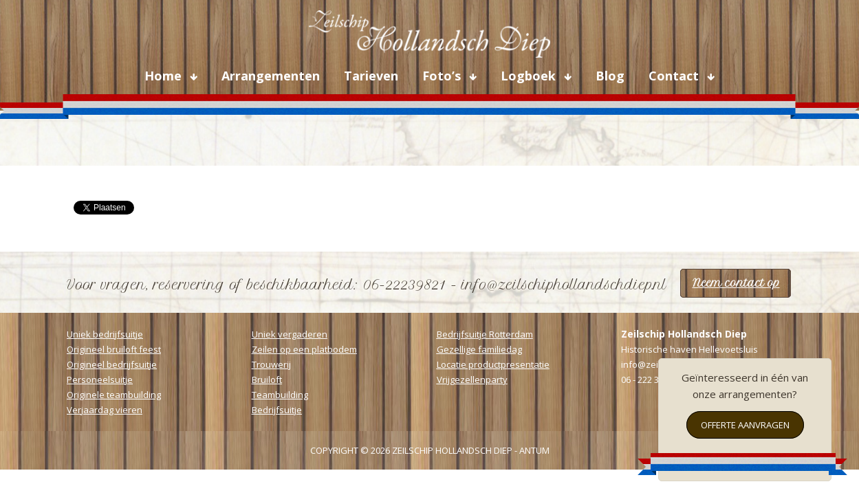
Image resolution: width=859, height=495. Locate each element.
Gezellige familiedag (479, 349)
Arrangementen (270, 75)
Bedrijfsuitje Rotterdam (485, 334)
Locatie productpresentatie (493, 364)
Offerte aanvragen (745, 425)
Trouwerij (271, 364)
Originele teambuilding (114, 394)
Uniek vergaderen (289, 334)
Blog (610, 75)
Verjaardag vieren (104, 410)
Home (164, 75)
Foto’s (443, 75)
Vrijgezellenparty (472, 379)
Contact (675, 75)
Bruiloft (267, 379)
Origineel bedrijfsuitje (112, 364)
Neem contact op (736, 282)
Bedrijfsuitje (277, 410)
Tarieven (371, 75)
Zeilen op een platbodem (304, 349)
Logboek (530, 75)
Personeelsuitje (100, 379)
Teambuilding (280, 394)
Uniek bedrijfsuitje (105, 334)
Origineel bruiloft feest (114, 349)
